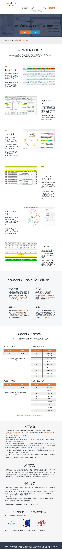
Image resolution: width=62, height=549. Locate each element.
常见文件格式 (20, 293)
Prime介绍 (23, 2)
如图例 (27, 440)
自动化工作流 (20, 307)
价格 (20, 36)
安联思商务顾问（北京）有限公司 (41, 544)
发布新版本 (45, 314)
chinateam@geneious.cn (10, 445)
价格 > (36, 29)
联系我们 (29, 2)
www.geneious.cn (48, 429)
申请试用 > (25, 29)
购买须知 (25, 36)
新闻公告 (48, 2)
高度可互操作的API (47, 293)
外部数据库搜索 (21, 310)
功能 (16, 36)
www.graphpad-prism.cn (13, 429)
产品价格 (35, 2)
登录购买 (49, 5)
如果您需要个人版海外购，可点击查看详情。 (30, 412)
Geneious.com (29, 543)
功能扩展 (41, 290)
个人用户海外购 (40, 5)
